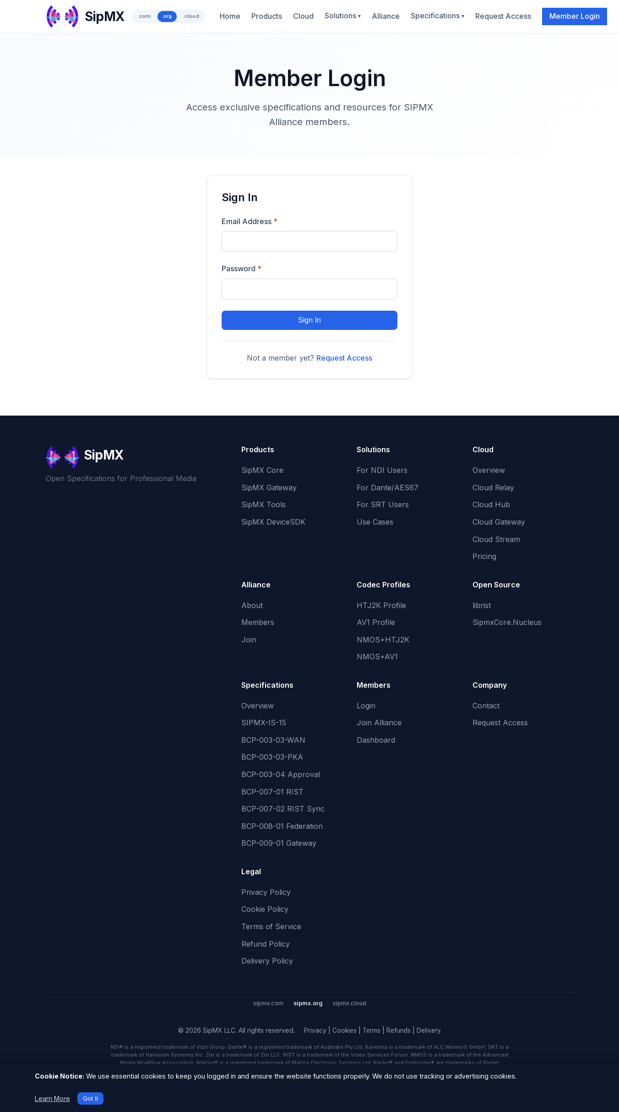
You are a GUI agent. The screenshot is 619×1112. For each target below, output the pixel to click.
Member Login (574, 16)
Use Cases (375, 521)
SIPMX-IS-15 (263, 722)
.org (167, 16)
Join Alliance (379, 722)
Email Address (249, 221)
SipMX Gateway (269, 487)
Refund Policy (265, 943)
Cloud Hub (491, 504)
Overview (488, 470)
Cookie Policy (264, 909)
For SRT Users (383, 504)
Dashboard (376, 740)
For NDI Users (382, 470)
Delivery (429, 1030)
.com (144, 16)
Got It (90, 1098)
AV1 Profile (376, 622)
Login (366, 705)
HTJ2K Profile (381, 605)
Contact (486, 705)
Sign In (309, 320)
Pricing (484, 556)
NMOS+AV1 (377, 656)
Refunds (398, 1030)
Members (257, 622)
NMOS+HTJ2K (383, 639)
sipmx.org (308, 1003)
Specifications (437, 15)
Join (248, 639)
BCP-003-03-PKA (272, 756)
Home (230, 16)
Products (266, 16)
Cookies (344, 1030)
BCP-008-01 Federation (282, 826)
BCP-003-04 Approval (280, 774)
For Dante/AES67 (387, 487)
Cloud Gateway (498, 521)
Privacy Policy (266, 892)
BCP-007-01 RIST (272, 791)
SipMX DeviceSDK (273, 521)
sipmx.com (268, 1003)
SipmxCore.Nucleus (507, 622)
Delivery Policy (267, 960)
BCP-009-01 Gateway (278, 843)
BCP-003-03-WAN (273, 740)
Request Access (503, 16)
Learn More (52, 1098)
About (252, 605)
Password (241, 268)
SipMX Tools (263, 504)
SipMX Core (262, 470)
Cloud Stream (496, 539)
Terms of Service (271, 926)
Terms (371, 1030)
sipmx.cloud (349, 1003)
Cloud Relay (493, 487)
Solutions (343, 15)
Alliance (386, 16)
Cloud (303, 16)
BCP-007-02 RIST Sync (283, 808)
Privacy (315, 1030)
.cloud (191, 16)
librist (481, 605)
